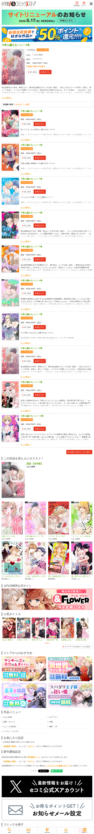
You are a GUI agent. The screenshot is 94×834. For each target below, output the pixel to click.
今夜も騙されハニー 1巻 (31, 111)
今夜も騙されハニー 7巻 (31, 314)
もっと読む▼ (7, 98)
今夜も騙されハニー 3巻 (31, 179)
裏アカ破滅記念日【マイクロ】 (58, 576)
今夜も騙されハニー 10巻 (32, 416)
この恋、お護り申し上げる (35, 576)
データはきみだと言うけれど (12, 576)
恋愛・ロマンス (9, 722)
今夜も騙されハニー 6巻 (31, 280)
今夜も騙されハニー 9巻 (31, 382)
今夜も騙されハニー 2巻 (31, 145)
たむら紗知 (38, 55)
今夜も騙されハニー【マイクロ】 (35, 536)
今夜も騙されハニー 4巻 (31, 213)
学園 (51, 722)
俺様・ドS (53, 727)
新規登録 (77, 4)
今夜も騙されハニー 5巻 (31, 246)
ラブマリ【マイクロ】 (56, 536)
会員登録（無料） (10, 746)
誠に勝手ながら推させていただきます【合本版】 (81, 576)
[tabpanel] (9, 629)
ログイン (84, 4)
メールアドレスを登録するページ (58, 766)
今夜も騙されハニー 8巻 (31, 348)
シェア (33, 771)
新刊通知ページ (34, 757)
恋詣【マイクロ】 (8, 536)
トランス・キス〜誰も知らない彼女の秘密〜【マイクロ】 (81, 536)
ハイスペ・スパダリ (11, 731)
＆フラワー (38, 59)
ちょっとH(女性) (9, 727)
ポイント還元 (43, 50)
